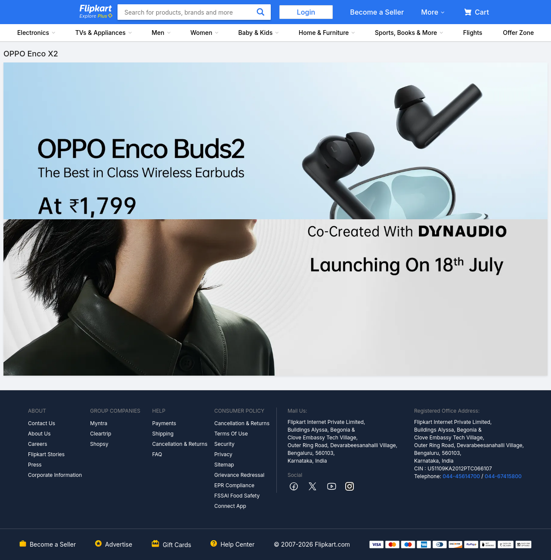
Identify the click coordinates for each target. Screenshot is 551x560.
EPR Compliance (234, 485)
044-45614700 (461, 476)
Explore (96, 16)
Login (306, 12)
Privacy (223, 454)
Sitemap (224, 464)
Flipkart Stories (46, 454)
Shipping (162, 433)
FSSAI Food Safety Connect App (237, 500)
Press (35, 464)
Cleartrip (100, 433)
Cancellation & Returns (179, 444)
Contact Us (41, 423)
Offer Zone (518, 32)
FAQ (157, 454)
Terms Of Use (231, 433)
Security (224, 444)
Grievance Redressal (239, 475)
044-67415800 (503, 476)
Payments (164, 423)
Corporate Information (55, 475)
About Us (39, 433)
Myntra (98, 423)
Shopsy (99, 444)
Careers (37, 444)
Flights (473, 32)
